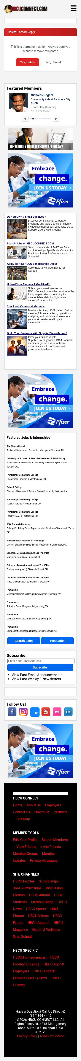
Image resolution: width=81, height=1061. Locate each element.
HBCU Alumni (39, 895)
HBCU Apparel (38, 923)
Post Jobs (57, 641)
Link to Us (41, 812)
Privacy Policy (27, 1036)
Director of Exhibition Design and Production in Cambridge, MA (37, 545)
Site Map (23, 819)
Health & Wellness (46, 930)
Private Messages (43, 860)
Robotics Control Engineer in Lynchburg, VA (27, 606)
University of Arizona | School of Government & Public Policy (36, 458)
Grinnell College (14, 487)
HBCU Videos (38, 916)
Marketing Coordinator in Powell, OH (24, 557)
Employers (53, 805)
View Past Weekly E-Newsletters (36, 679)
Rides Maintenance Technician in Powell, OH (28, 582)
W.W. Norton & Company (18, 524)
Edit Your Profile (25, 840)
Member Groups (25, 854)
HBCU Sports (36, 909)
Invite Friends (50, 847)
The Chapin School (16, 446)
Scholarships (49, 881)
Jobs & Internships (27, 888)
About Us (34, 805)
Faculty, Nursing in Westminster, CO (24, 504)
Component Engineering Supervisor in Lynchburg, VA (32, 631)
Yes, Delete (27, 62)
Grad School (22, 937)
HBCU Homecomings (29, 957)
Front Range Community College (22, 475)
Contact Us (21, 812)
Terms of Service (52, 1036)
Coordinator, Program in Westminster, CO (26, 479)
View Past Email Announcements (37, 675)
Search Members (55, 840)
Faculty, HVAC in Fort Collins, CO (22, 516)
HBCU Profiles (24, 881)
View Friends (26, 847)
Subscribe (40, 667)
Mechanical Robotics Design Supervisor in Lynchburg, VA (34, 594)
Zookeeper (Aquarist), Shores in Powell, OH (27, 569)
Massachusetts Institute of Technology (25, 540)
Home (17, 805)
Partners (60, 812)
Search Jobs (24, 641)
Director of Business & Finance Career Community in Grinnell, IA (37, 491)
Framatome (12, 590)
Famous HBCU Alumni (30, 978)
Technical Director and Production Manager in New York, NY (35, 450)
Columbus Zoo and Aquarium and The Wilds (28, 553)
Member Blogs (42, 902)
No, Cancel (53, 62)
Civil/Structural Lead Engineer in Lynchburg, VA (29, 618)
